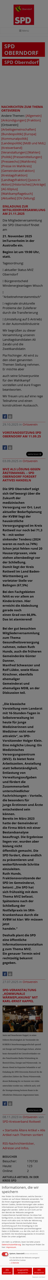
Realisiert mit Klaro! (38, 1277)
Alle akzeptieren (39, 1271)
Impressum (11, 1247)
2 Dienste (14, 1263)
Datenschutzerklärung (11, 1244)
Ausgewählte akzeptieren (22, 1271)
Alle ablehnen (7, 1271)
